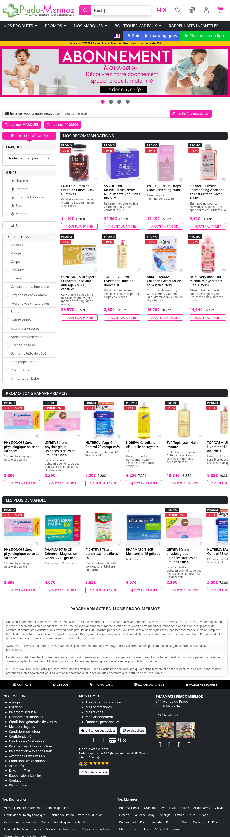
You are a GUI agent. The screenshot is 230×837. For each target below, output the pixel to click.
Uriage (203, 815)
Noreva (133, 829)
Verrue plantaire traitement (22, 808)
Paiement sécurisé (201, 684)
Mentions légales (22, 726)
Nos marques (91, 26)
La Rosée (214, 822)
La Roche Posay (144, 815)
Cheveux (17, 270)
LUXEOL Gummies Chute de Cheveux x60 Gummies (78, 190)
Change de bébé (23, 345)
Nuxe (172, 808)
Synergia (164, 815)
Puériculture (20, 370)
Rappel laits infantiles (193, 26)
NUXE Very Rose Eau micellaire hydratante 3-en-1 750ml (206, 281)
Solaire (16, 278)
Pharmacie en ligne (205, 35)
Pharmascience (129, 808)
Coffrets (17, 245)
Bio (16, 226)
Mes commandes (99, 707)
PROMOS (56, 26)
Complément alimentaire (30, 287)
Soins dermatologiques (152, 35)
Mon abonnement (99, 717)
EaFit (191, 815)
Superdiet (161, 829)
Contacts (22, 684)
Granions (150, 808)
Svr (163, 808)
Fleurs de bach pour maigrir (22, 829)
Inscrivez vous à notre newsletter (32, 113)
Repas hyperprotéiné (96, 829)
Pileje (143, 822)
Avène (185, 808)
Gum (185, 822)
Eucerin (124, 815)
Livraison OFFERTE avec (114, 43)
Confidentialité (20, 736)
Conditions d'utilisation (26, 741)
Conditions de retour (24, 731)
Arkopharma (201, 808)
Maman (19, 214)
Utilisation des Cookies (98, 731)
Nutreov (198, 822)
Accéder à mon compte (103, 702)
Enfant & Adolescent (29, 197)
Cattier (179, 815)
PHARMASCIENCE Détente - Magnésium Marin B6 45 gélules (61, 553)
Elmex (147, 829)
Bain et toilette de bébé (28, 353)
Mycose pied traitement (61, 829)
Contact (15, 780)
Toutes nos (22, 124)
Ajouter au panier (79, 226)
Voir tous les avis (94, 772)
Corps (15, 262)
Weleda (157, 822)
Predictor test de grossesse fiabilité (64, 822)
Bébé (17, 205)
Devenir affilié (19, 770)
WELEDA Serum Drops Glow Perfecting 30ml (164, 188)
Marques (14, 147)
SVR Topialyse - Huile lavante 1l (183, 444)
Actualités (16, 765)
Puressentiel (127, 822)
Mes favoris (94, 712)
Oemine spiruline (56, 808)
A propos (16, 702)
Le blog (60, 684)
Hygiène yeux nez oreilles (30, 303)
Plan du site (18, 785)
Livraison (16, 707)
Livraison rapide (149, 684)
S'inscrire (190, 113)
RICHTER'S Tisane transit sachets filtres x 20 (102, 553)
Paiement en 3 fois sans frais (30, 746)
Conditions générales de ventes (33, 721)
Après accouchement (27, 337)
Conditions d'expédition (27, 761)
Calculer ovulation (62, 815)
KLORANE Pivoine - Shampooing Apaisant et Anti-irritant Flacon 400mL (207, 192)
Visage (16, 253)
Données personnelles (26, 717)
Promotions (101, 684)
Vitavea (220, 808)
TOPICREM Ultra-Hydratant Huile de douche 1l (118, 281)
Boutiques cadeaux (138, 26)
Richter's (171, 822)
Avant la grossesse (25, 328)
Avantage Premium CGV (27, 756)
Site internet (168, 715)
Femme (19, 189)
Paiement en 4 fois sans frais (30, 751)
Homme (19, 180)
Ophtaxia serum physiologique (24, 815)
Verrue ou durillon (90, 815)
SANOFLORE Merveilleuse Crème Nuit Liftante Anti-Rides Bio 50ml (122, 192)
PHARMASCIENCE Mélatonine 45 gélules (143, 551)
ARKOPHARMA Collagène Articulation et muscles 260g (164, 281)
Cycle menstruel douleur (20, 822)
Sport (15, 312)
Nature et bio (21, 320)
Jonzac (176, 829)
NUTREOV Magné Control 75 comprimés (102, 444)
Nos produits (20, 26)
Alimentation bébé (25, 378)
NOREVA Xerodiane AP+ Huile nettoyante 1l (142, 446)
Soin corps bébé (23, 362)
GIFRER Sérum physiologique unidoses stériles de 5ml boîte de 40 (60, 448)
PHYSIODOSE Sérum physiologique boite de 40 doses (22, 446)
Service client (133, 731)
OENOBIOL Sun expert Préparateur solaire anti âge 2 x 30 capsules (78, 283)
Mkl (121, 829)
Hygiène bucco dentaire (29, 295)
